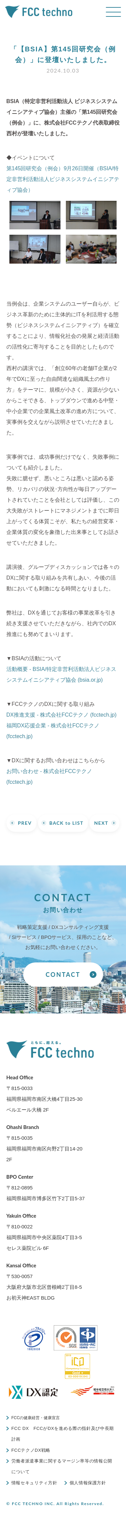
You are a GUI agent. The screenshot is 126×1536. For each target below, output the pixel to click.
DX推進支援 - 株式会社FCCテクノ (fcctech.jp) (61, 715)
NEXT (101, 823)
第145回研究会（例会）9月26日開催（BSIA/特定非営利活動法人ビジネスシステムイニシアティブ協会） (62, 179)
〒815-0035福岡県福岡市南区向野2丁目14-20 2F (44, 1143)
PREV (25, 823)
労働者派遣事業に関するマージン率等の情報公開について (61, 1466)
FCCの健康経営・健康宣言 (35, 1417)
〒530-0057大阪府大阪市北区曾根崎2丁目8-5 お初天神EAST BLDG (44, 1281)
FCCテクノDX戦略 (30, 1450)
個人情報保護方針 (88, 1482)
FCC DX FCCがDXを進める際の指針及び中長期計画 (62, 1434)
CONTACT (63, 974)
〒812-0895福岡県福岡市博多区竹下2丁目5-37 (45, 1187)
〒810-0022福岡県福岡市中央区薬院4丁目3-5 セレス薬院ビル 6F (44, 1232)
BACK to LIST (66, 823)
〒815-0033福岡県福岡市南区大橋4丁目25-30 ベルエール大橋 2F (44, 1093)
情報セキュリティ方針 (34, 1482)
